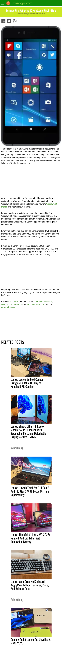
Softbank (48, 301)
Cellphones (13, 301)
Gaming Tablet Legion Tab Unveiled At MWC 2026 (31, 641)
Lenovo (39, 301)
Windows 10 (16, 304)
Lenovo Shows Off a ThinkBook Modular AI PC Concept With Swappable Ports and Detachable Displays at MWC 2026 (28, 431)
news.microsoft (8, 307)
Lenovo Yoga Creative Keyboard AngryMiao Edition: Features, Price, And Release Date (30, 585)
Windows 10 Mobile (35, 304)
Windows (5, 304)
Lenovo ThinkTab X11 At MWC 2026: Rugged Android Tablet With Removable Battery (30, 538)
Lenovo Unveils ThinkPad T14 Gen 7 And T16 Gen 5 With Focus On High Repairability (30, 491)
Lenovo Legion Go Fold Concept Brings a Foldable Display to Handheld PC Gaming (27, 383)
